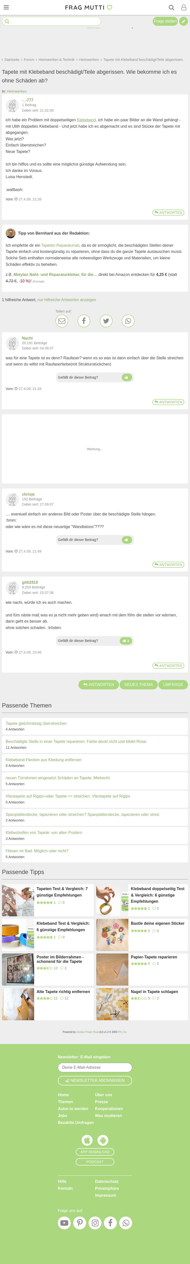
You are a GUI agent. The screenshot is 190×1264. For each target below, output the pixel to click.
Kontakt (65, 1188)
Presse (101, 1102)
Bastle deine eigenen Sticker (158, 923)
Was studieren (108, 1116)
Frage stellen (165, 21)
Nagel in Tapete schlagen (154, 992)
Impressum (105, 1195)
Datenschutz (107, 1181)
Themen (65, 1102)
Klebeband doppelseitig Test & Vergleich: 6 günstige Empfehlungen (158, 895)
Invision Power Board (88, 1032)
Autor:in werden (73, 1109)
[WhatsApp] (128, 321)
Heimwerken (17, 91)
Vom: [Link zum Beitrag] (10, 199)
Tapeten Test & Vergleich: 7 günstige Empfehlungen (62, 892)
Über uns (103, 1095)
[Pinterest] (79, 1224)
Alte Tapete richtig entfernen (63, 992)
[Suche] (171, 7)
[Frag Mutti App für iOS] (87, 1141)
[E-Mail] (61, 321)
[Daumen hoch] (127, 377)
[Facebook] (83, 321)
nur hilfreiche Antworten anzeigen (67, 300)
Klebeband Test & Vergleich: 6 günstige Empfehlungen (63, 926)
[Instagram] (95, 1224)
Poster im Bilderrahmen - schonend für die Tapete (60, 959)
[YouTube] (64, 1224)
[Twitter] (106, 321)
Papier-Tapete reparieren (154, 957)
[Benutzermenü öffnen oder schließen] (184, 7)
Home (63, 1095)
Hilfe (62, 1181)
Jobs (62, 1116)
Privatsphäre (107, 1188)
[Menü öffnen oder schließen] (6, 7)
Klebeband (86, 120)
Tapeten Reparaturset (60, 245)
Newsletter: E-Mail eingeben (84, 1057)
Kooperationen (109, 1109)
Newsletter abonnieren (95, 1080)
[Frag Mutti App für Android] (102, 1141)
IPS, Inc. (122, 1032)
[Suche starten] (7, 21)
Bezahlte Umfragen (76, 1122)
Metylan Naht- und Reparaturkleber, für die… (55, 274)
